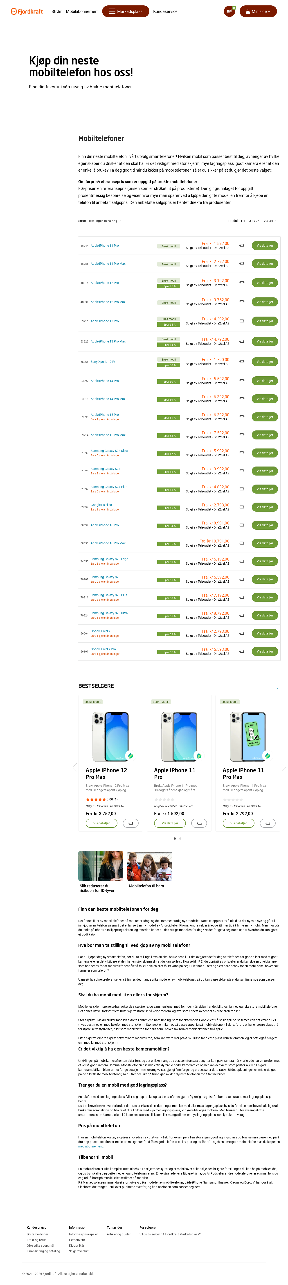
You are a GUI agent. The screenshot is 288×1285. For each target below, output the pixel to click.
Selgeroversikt (79, 1251)
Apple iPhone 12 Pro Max (108, 302)
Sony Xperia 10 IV (103, 361)
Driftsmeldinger (37, 1234)
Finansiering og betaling (43, 1251)
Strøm (57, 11)
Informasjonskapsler (83, 1234)
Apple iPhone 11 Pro (105, 245)
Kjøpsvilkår (76, 1245)
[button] (175, 838)
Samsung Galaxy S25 (105, 577)
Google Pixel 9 (100, 631)
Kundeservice (165, 11)
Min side (259, 11)
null (277, 688)
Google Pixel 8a (101, 505)
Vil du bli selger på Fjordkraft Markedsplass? (170, 1234)
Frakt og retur (36, 1240)
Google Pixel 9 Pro (103, 649)
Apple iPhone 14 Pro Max (108, 399)
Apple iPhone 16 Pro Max (108, 543)
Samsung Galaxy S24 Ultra (109, 450)
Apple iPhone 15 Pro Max (108, 435)
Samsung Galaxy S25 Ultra (109, 613)
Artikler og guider (118, 1234)
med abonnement (90, 1146)
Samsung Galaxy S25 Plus (109, 595)
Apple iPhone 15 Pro (105, 414)
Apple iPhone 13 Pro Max (108, 341)
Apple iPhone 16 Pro (105, 525)
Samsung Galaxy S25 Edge (109, 559)
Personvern (77, 1240)
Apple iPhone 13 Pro (105, 321)
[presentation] (77, 767)
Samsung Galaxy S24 (105, 469)
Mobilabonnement (82, 11)
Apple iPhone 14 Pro (105, 381)
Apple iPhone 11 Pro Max (108, 263)
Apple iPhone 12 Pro (105, 282)
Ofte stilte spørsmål (40, 1245)
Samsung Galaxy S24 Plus (109, 487)
